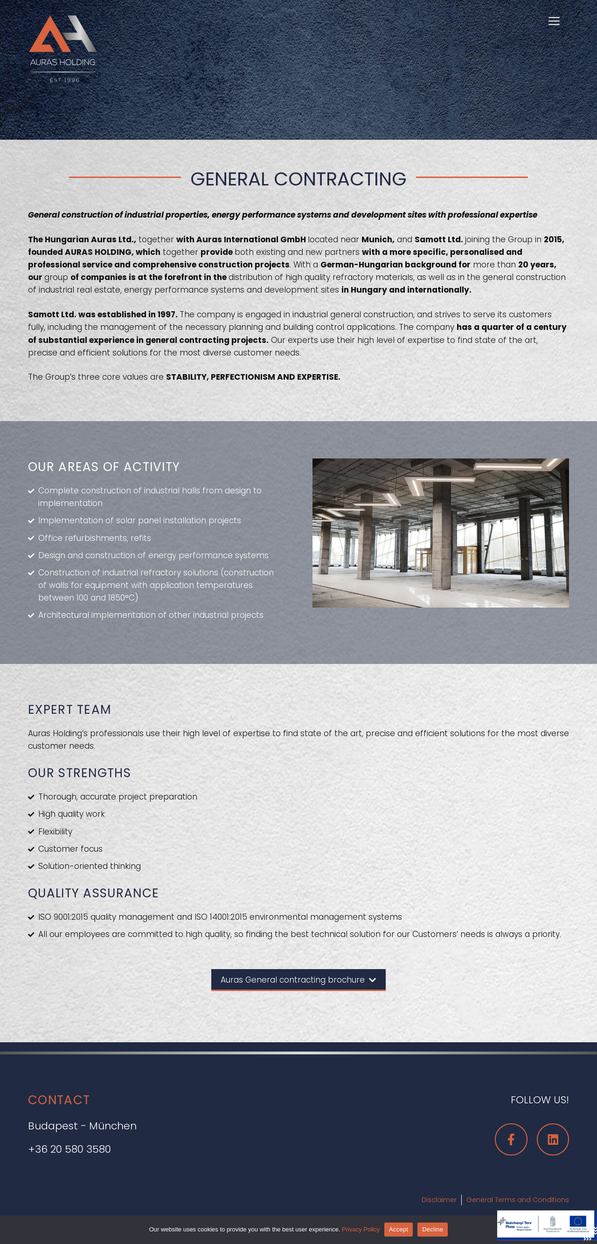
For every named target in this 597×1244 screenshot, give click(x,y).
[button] (554, 20)
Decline (432, 1229)
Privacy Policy (361, 1229)
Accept (398, 1229)
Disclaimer (439, 1199)
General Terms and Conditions (517, 1199)
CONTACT (59, 1100)
